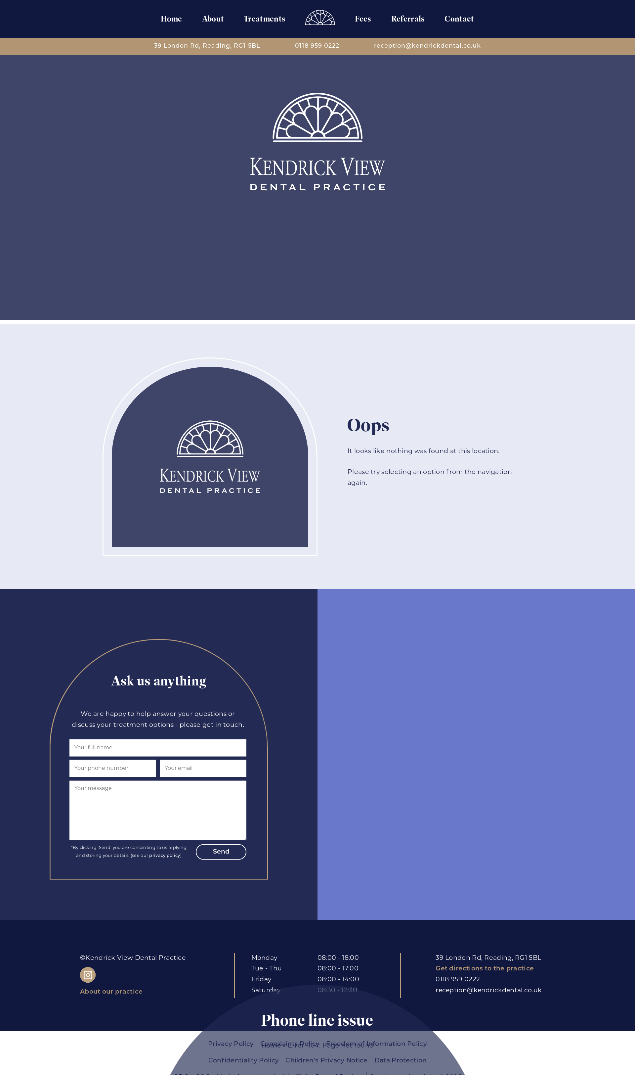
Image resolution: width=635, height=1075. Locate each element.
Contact (459, 19)
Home (171, 19)
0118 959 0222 (317, 46)
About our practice (111, 992)
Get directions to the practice (485, 969)
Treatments (264, 19)
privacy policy (165, 856)
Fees (363, 19)
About (213, 19)
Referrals (408, 19)
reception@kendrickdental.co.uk (427, 46)
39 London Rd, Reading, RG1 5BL (207, 46)
